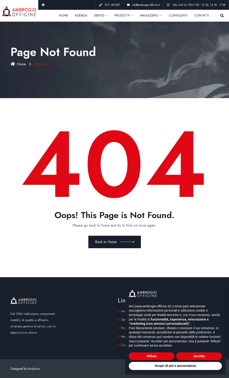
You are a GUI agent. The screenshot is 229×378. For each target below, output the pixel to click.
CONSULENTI (178, 15)
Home (18, 64)
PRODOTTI (122, 15)
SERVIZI (99, 15)
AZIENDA (81, 15)
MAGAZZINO (149, 15)
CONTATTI (201, 15)
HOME (63, 15)
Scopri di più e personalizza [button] (175, 366)
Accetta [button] (199, 356)
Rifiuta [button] (152, 356)
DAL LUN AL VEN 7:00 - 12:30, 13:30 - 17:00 (199, 5)
